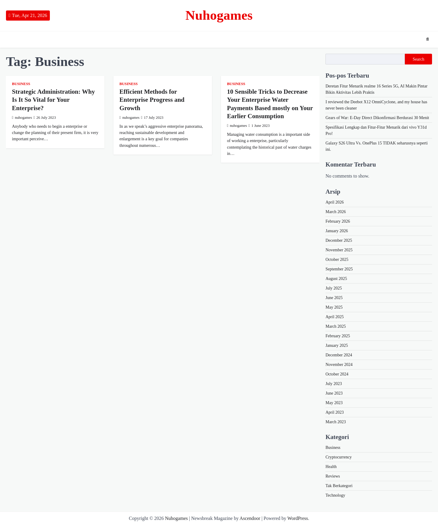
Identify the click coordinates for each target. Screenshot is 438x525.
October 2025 (336, 259)
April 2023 (334, 412)
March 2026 (335, 212)
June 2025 (333, 297)
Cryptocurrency (338, 457)
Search (418, 59)
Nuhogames (219, 15)
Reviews (332, 476)
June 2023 (333, 393)
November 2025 (339, 250)
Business (21, 84)
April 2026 (334, 202)
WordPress (298, 518)
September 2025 (339, 269)
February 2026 (337, 221)
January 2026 (336, 231)
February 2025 (337, 336)
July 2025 (333, 288)
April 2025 (334, 317)
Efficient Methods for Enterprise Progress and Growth (152, 100)
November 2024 (339, 364)
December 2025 (338, 240)
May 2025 (333, 307)
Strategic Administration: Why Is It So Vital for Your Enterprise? (53, 100)
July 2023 (333, 383)
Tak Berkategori (338, 486)
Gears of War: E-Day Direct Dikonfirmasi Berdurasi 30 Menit (377, 118)
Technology (335, 495)
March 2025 (335, 326)
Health (330, 466)
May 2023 (333, 403)
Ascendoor (249, 518)
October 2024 (336, 374)
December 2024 (338, 355)
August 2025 (336, 278)
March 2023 (335, 422)
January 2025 (336, 345)
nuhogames (22, 118)
